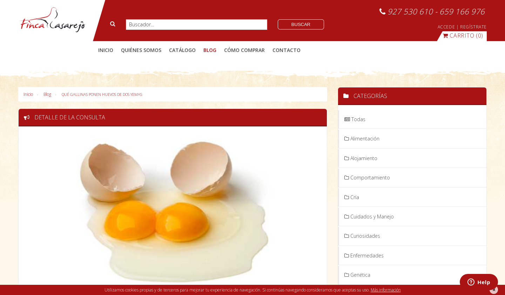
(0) (463, 35)
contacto (286, 50)
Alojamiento (360, 158)
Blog (47, 94)
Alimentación (361, 138)
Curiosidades (362, 235)
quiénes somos (141, 50)
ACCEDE (446, 27)
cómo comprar (244, 50)
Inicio (105, 50)
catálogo (182, 50)
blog (209, 50)
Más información (386, 290)
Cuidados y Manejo (369, 216)
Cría (351, 197)
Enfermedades (364, 255)
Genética (357, 274)
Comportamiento (367, 177)
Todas (354, 119)
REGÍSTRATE (473, 27)
